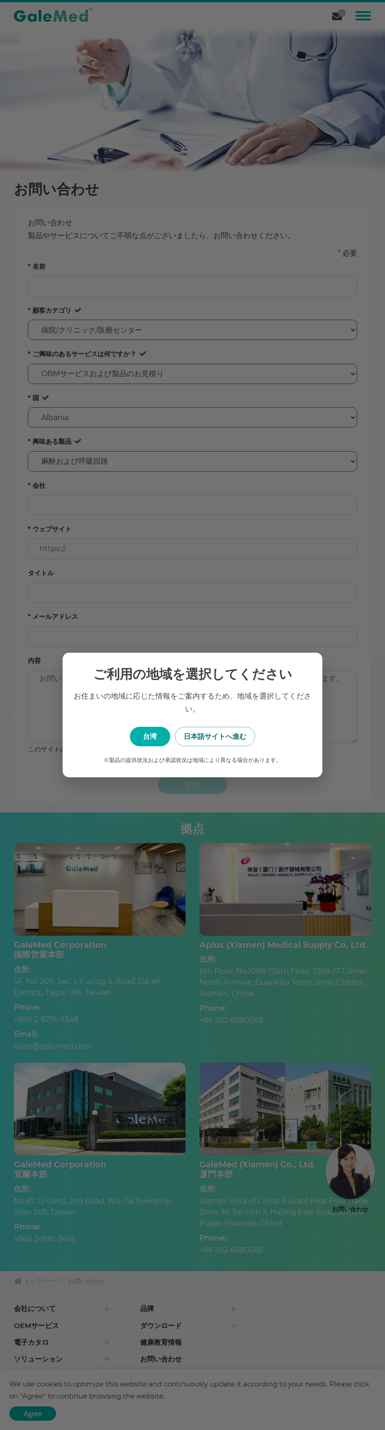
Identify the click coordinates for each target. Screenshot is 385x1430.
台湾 (146, 736)
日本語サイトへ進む (239, 736)
